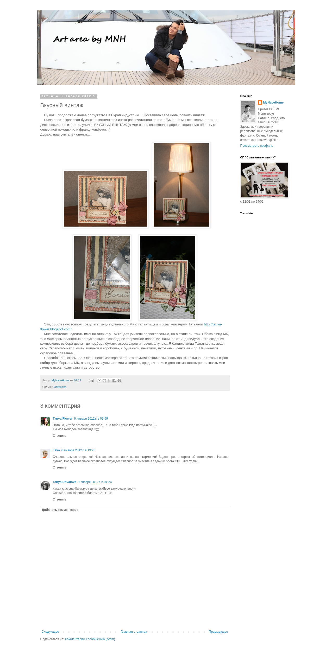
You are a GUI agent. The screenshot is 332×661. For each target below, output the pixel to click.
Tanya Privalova (65, 482)
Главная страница (134, 631)
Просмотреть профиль (256, 145)
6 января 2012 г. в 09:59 (91, 418)
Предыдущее (218, 631)
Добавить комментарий (60, 510)
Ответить (59, 436)
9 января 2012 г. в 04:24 (95, 482)
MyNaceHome (273, 102)
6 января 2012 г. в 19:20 (78, 450)
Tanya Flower (63, 418)
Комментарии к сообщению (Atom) (90, 639)
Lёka (56, 450)
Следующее (50, 631)
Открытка (60, 386)
